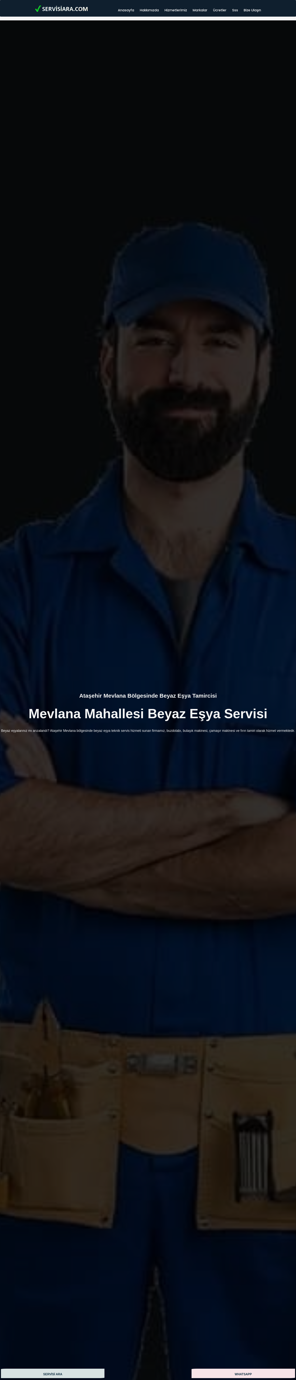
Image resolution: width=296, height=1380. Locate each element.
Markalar (200, 10)
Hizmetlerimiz (176, 10)
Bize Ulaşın (252, 10)
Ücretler (219, 10)
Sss (235, 10)
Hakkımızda (149, 10)
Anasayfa (126, 10)
